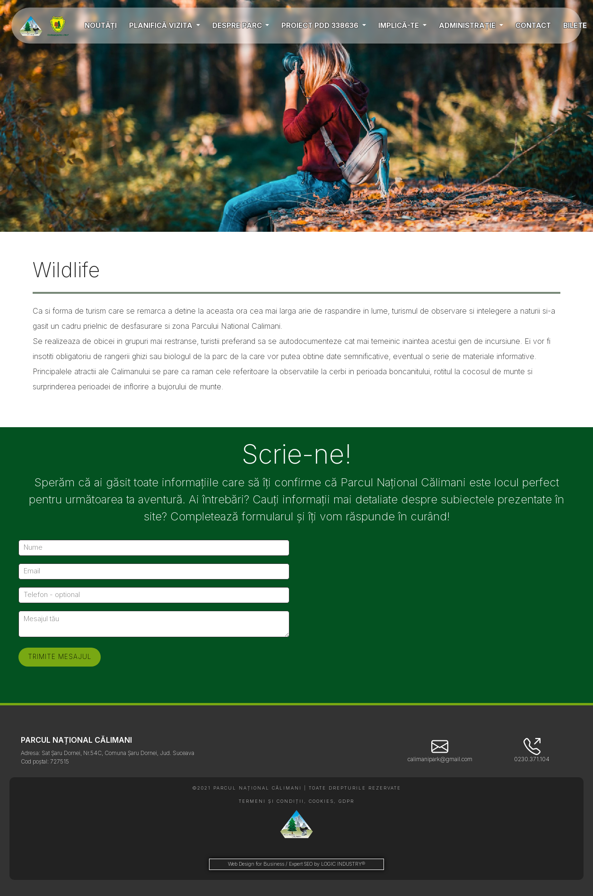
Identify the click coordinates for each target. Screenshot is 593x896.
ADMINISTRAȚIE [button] (468, 25)
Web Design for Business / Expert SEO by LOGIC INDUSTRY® (296, 864)
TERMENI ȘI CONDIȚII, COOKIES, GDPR (296, 801)
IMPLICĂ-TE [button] (399, 25)
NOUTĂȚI (101, 25)
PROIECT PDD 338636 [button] (320, 25)
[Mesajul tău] (153, 624)
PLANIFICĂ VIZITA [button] (161, 25)
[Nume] (153, 548)
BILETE (575, 25)
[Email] (153, 571)
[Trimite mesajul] (59, 657)
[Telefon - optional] (153, 595)
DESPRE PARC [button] (238, 25)
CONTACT (533, 25)
